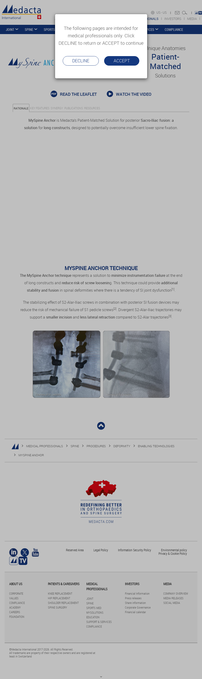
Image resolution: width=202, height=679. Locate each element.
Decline (80, 61)
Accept (122, 61)
